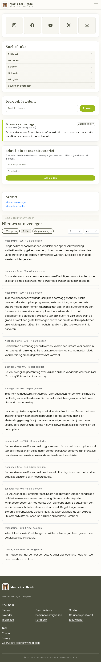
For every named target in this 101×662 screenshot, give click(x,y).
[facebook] (32, 25)
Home (7, 217)
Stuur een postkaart (81, 615)
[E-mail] (87, 25)
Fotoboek (41, 619)
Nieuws (6, 610)
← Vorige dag (11, 231)
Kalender (7, 615)
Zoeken (87, 108)
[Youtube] (50, 25)
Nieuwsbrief (76, 619)
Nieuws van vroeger (16, 202)
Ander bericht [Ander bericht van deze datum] (86, 124)
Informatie (8, 619)
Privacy (6, 638)
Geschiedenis (44, 610)
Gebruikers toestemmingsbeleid (21, 643)
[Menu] (96, 4)
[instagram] (14, 25)
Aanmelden (50, 177)
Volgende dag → (43, 231)
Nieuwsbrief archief (16, 206)
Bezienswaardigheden (49, 615)
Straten (73, 610)
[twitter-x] (68, 25)
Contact (7, 633)
